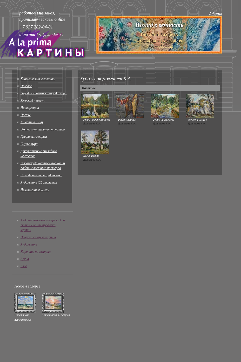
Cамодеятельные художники (41, 175)
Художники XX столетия (38, 182)
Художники (28, 244)
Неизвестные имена (34, 189)
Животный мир (31, 122)
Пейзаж (26, 86)
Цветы (25, 115)
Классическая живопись (37, 79)
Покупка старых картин (38, 237)
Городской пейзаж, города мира (43, 93)
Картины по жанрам (35, 251)
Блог (23, 266)
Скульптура (29, 144)
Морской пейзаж (32, 100)
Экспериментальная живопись (42, 129)
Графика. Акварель (33, 136)
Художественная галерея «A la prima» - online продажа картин (42, 225)
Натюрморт (29, 107)
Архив (24, 259)
